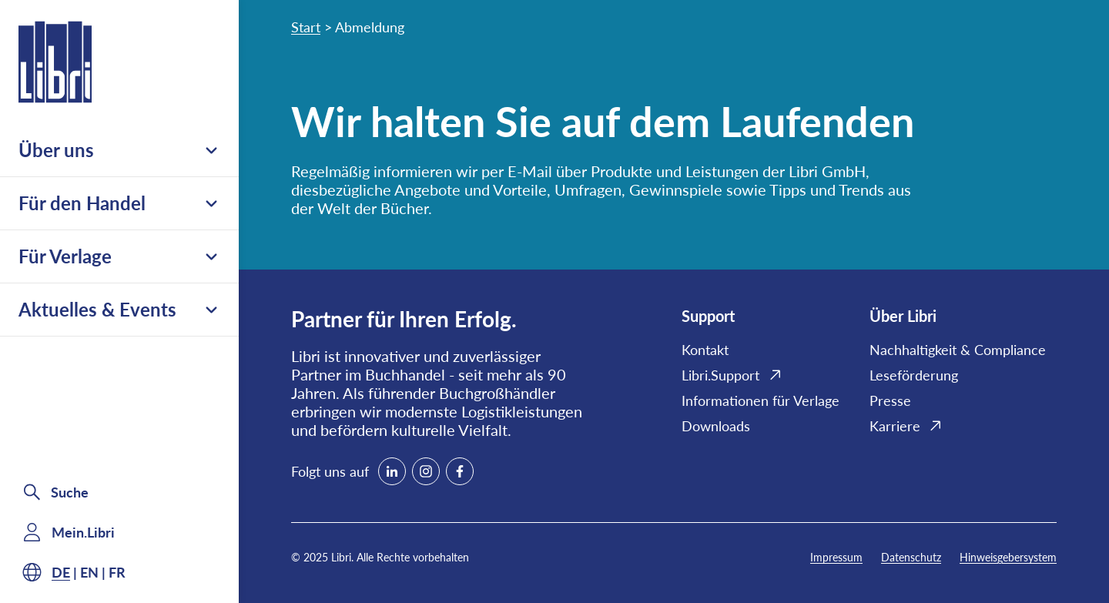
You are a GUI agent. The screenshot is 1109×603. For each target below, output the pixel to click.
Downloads (716, 425)
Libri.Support (720, 375)
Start (305, 26)
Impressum (836, 557)
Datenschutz (911, 557)
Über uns (119, 150)
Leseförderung (913, 375)
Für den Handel (119, 203)
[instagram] (426, 471)
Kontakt (705, 349)
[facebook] (460, 471)
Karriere (894, 425)
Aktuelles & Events (119, 309)
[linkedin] (392, 471)
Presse (890, 400)
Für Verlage (119, 256)
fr (117, 572)
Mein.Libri (83, 532)
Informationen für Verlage (760, 400)
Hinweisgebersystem (1008, 557)
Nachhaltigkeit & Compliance (957, 349)
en (89, 572)
